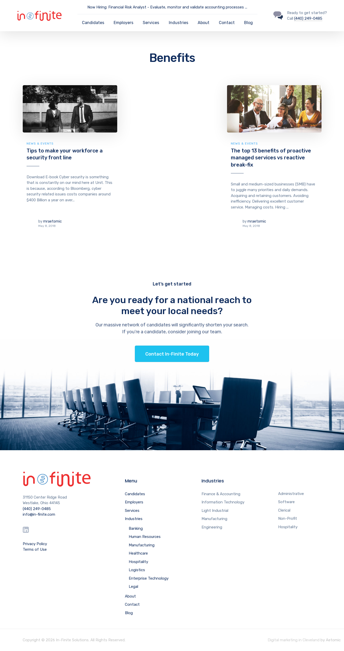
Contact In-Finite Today (172, 354)
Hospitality (138, 561)
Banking (136, 528)
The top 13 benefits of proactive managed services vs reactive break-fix (271, 158)
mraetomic (52, 221)
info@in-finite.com (39, 514)
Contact (227, 22)
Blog (248, 22)
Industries (178, 22)
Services (151, 22)
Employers (123, 22)
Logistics (137, 570)
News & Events (40, 143)
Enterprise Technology (149, 578)
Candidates (93, 22)
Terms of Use (35, 549)
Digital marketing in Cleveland (293, 640)
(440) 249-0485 (308, 18)
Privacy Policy (35, 544)
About (203, 22)
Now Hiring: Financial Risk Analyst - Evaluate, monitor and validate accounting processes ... (167, 7)
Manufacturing (142, 545)
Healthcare (138, 553)
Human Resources (145, 536)
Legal (133, 586)
